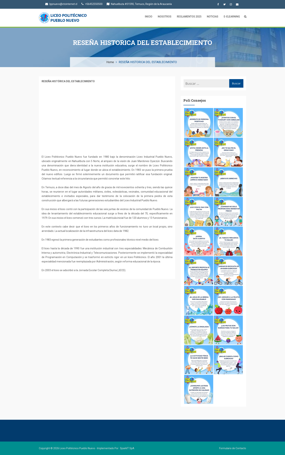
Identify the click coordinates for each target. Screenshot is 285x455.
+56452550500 (92, 4)
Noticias (212, 16)
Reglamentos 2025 (189, 16)
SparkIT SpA (127, 448)
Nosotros (164, 16)
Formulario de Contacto (232, 448)
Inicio (148, 16)
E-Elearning (232, 16)
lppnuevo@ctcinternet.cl (61, 4)
